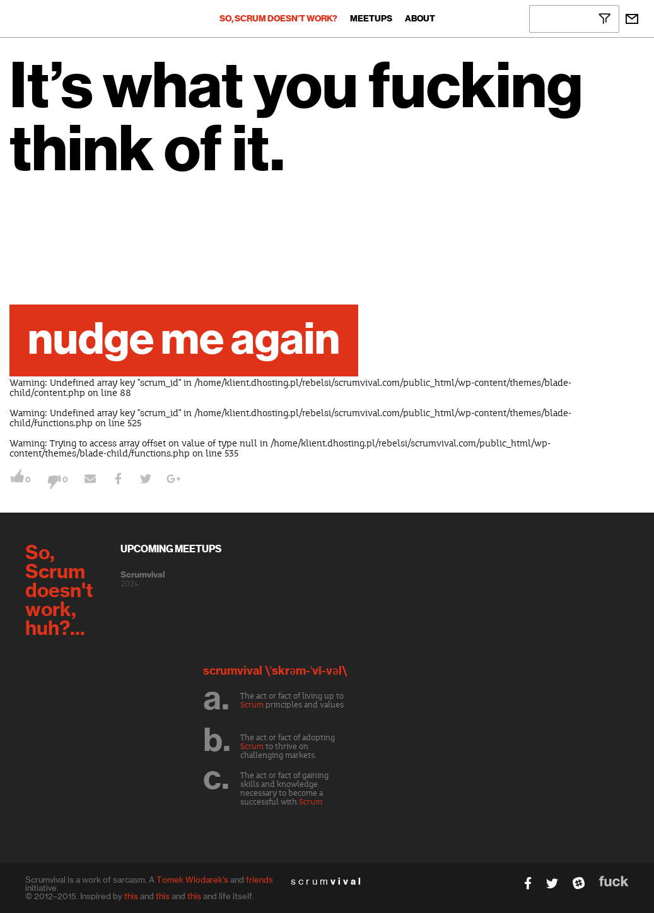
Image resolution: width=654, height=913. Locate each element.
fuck (614, 881)
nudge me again (184, 340)
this (131, 896)
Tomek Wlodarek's (192, 880)
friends (259, 880)
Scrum (252, 705)
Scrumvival (142, 575)
